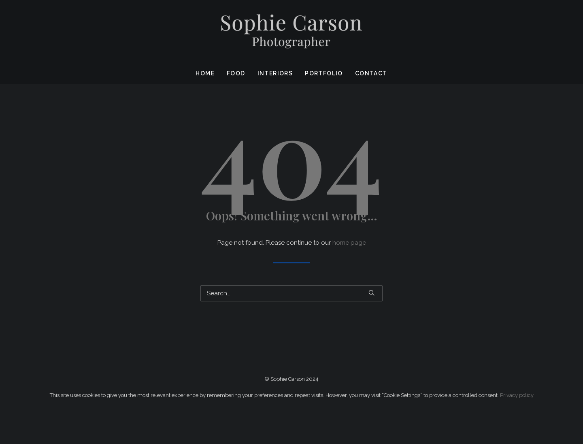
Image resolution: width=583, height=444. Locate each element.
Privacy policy (517, 395)
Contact (371, 73)
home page (349, 242)
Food (236, 73)
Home (205, 73)
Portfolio (324, 73)
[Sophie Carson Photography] (291, 31)
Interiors (275, 73)
